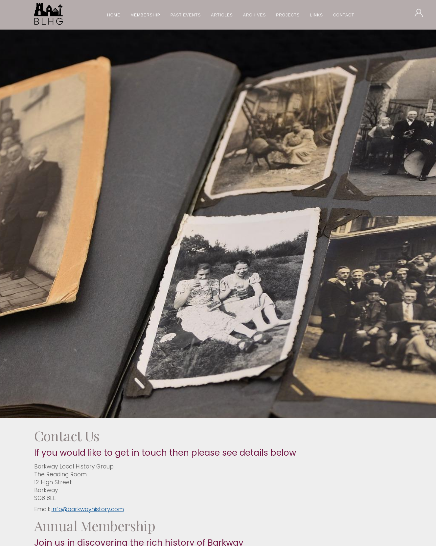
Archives (254, 15)
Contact (343, 15)
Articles (222, 15)
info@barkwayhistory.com (88, 509)
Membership (145, 15)
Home (113, 15)
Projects (288, 15)
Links (316, 15)
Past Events (186, 15)
